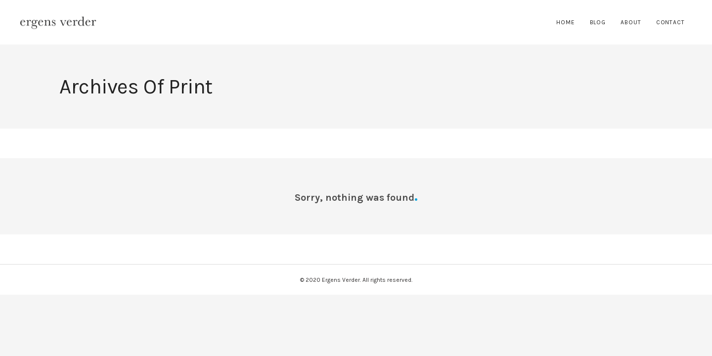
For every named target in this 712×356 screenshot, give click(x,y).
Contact (670, 22)
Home (565, 22)
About (631, 22)
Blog (598, 22)
